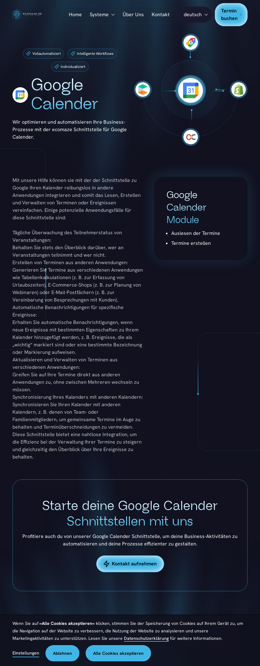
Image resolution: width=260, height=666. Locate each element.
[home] (36, 15)
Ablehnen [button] (62, 653)
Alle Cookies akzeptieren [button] (118, 653)
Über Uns (133, 14)
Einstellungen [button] (25, 653)
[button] (194, 15)
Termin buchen (231, 14)
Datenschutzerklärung (146, 638)
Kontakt (161, 14)
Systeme (99, 14)
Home (75, 14)
